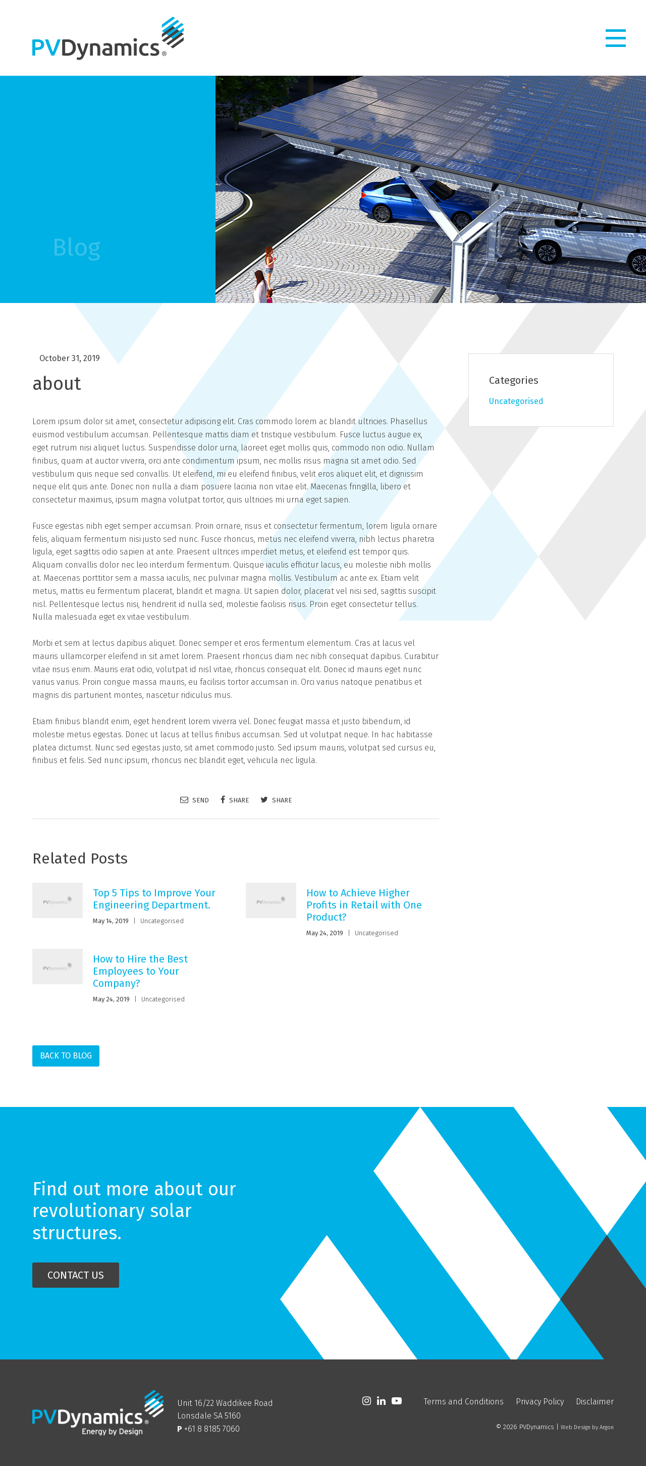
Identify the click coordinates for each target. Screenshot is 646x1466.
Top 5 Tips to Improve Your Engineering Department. (154, 899)
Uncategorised (162, 921)
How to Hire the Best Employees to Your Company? (140, 971)
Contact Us (75, 1275)
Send (194, 799)
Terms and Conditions (464, 1401)
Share (235, 799)
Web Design (575, 1427)
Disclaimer (595, 1401)
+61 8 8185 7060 (212, 1429)
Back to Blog (66, 1055)
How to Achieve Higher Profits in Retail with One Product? (364, 905)
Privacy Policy (540, 1401)
